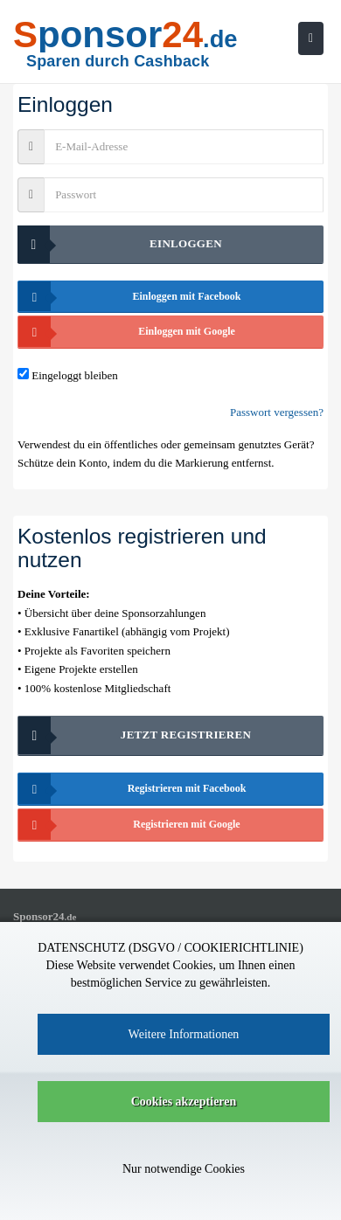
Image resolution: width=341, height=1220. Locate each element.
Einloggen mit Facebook (129, 296)
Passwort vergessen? (277, 412)
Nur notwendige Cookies (183, 1168)
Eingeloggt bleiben (74, 375)
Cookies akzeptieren (184, 1101)
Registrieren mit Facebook (132, 788)
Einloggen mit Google (126, 331)
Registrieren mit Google (129, 824)
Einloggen (119, 244)
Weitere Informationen (184, 1034)
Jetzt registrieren (134, 735)
